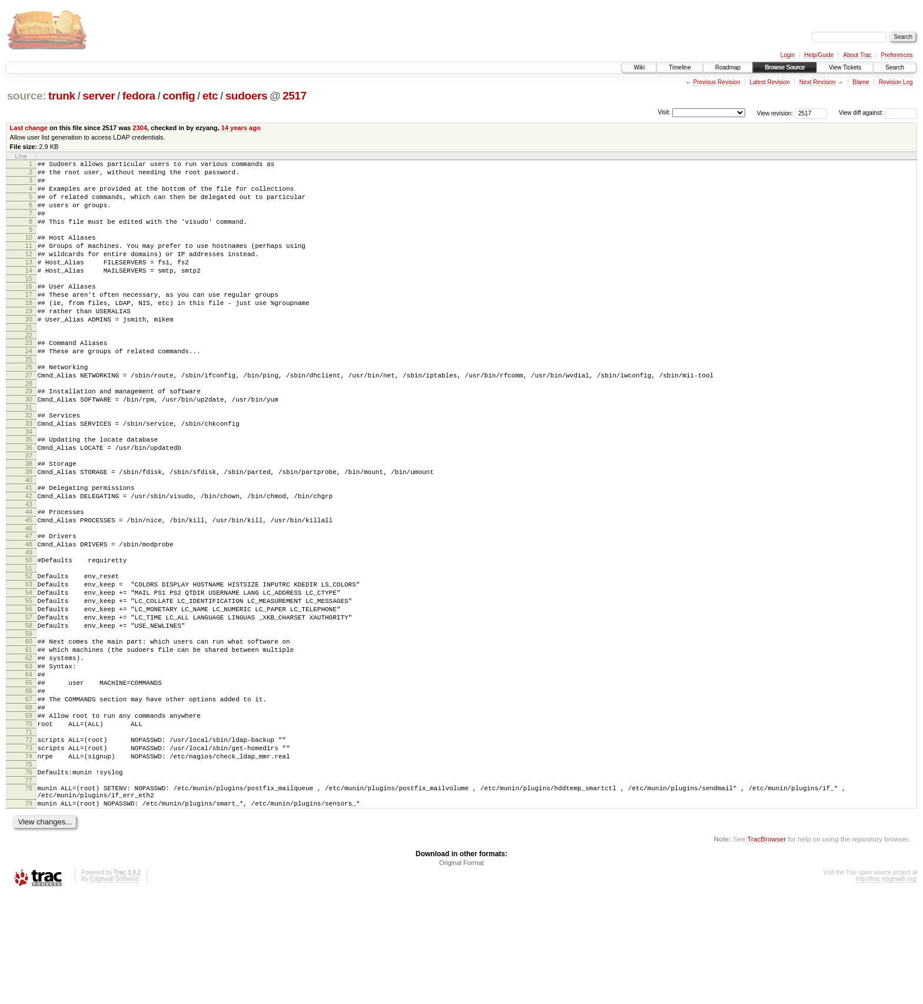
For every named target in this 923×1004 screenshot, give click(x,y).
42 (28, 550)
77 (28, 884)
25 (28, 394)
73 (28, 846)
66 (28, 779)
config (178, 96)
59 (28, 711)
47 (28, 595)
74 (28, 856)
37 (28, 505)
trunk (61, 96)
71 (28, 829)
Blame (860, 82)
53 (28, 651)
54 (28, 661)
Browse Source (785, 67)
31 (28, 449)
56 (28, 681)
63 (28, 749)
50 (28, 623)
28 (28, 422)
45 (28, 578)
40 (28, 532)
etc (210, 96)
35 (28, 485)
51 (28, 633)
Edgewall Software (113, 988)
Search (894, 67)
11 (28, 261)
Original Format (461, 972)
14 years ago (241, 127)
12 (28, 271)
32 (28, 457)
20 (28, 349)
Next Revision (817, 82)
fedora (138, 96)
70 (28, 819)
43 (28, 560)
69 (28, 809)
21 (28, 359)
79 (28, 910)
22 (28, 366)
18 (28, 329)
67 (28, 789)
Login (788, 55)
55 (28, 671)
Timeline (679, 67)
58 (28, 701)
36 (28, 495)
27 (28, 412)
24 (28, 384)
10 (28, 251)
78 (28, 892)
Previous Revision (716, 82)
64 (28, 759)
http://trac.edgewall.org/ (886, 988)
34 (28, 477)
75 (28, 866)
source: (26, 96)
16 (28, 309)
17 (28, 319)
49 (28, 615)
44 (28, 568)
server (98, 96)
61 (28, 729)
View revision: (775, 113)
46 (28, 588)
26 (28, 402)
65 (28, 769)
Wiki (639, 67)
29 (28, 429)
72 (28, 836)
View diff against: (878, 113)
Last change (29, 127)
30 (28, 439)
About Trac (857, 55)
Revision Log (896, 82)
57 (28, 691)
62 (28, 739)
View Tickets (845, 67)
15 (28, 301)
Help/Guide (819, 55)
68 (28, 799)
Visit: (664, 112)
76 (28, 874)
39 (28, 522)
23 (28, 374)
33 (28, 467)
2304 (139, 127)
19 (28, 339)
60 (28, 719)
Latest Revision (769, 82)
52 (28, 641)
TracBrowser (766, 948)
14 (28, 291)
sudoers (246, 96)
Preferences (897, 55)
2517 (295, 96)
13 (28, 281)
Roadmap (728, 67)
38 (28, 512)
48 (28, 605)
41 (28, 540)
